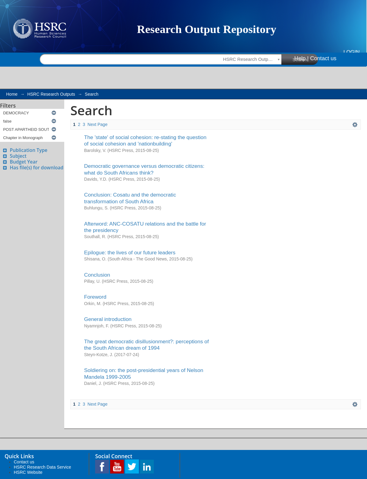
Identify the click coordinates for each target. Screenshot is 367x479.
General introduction (108, 319)
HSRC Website (28, 472)
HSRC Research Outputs (51, 94)
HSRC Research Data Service (42, 467)
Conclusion (97, 275)
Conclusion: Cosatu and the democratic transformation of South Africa (130, 198)
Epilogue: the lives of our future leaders (130, 252)
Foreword (95, 297)
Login (351, 52)
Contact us (323, 58)
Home (11, 94)
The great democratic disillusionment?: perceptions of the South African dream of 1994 (146, 344)
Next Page (97, 124)
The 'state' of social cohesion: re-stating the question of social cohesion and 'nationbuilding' (145, 140)
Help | (301, 58)
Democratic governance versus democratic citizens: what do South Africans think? (144, 169)
